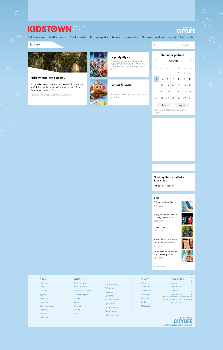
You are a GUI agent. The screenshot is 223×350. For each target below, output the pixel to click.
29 (179, 97)
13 (167, 85)
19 (162, 91)
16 (184, 85)
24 (190, 91)
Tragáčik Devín (161, 226)
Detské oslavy (111, 311)
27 (167, 97)
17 (190, 85)
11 (156, 85)
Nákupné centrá (112, 315)
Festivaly (44, 309)
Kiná (76, 313)
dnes (164, 105)
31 (190, 97)
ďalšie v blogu (160, 266)
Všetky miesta (57, 37)
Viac (54, 89)
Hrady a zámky (111, 307)
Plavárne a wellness (153, 37)
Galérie (77, 309)
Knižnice (77, 306)
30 (184, 97)
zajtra (182, 105)
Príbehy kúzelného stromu (47, 77)
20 (167, 91)
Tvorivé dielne (46, 306)
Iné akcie (44, 317)
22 (179, 91)
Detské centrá (78, 37)
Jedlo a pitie (131, 37)
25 (156, 97)
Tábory (116, 37)
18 (156, 91)
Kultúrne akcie (36, 37)
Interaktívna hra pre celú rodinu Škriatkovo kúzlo (165, 241)
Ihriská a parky (99, 37)
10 (190, 79)
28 (173, 97)
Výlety (172, 37)
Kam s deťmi (187, 37)
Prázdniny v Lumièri (163, 202)
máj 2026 (173, 60)
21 (173, 91)
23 (184, 91)
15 (179, 85)
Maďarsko (145, 306)
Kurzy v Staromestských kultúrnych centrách (165, 216)
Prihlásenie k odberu (164, 185)
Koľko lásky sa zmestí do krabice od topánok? (165, 253)
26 (162, 97)
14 (173, 85)
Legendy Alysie (120, 57)
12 (162, 85)
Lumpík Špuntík (121, 85)
